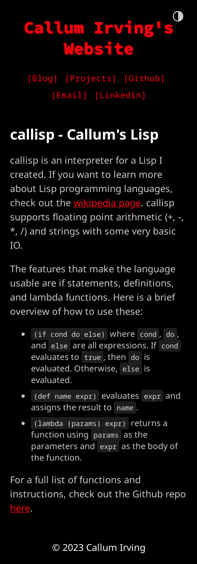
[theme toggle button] (178, 17)
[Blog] (42, 78)
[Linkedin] (120, 95)
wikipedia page (107, 202)
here (20, 508)
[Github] (144, 78)
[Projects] (91, 78)
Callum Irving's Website (98, 38)
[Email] (69, 95)
